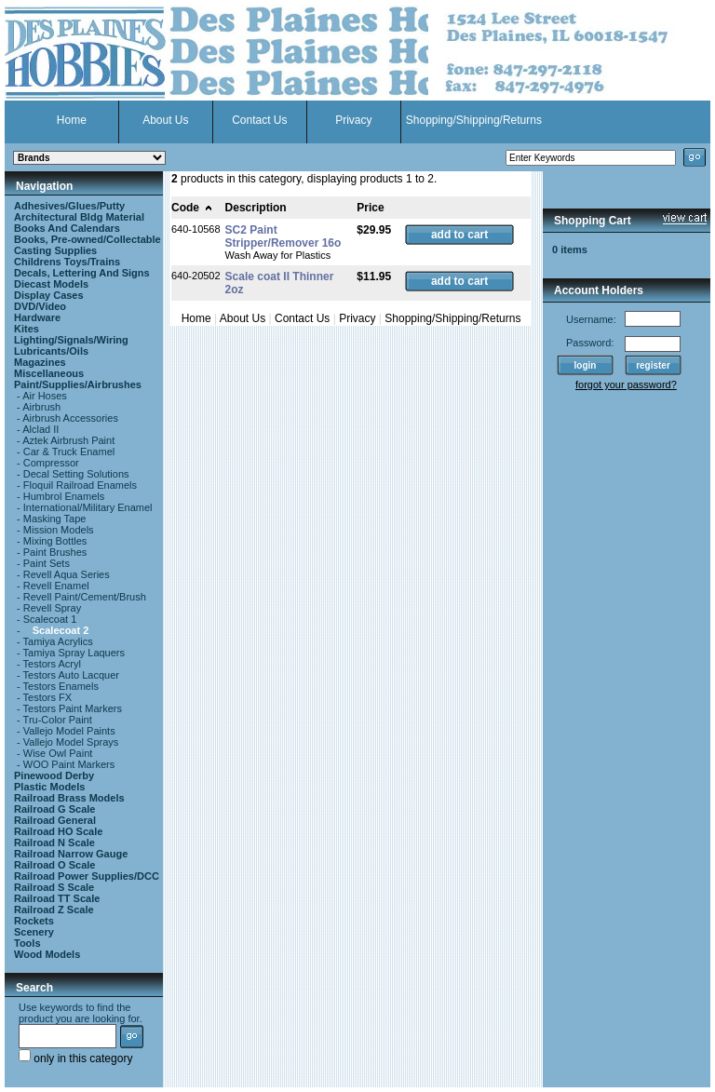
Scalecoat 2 (61, 630)
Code (192, 207)
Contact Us (259, 120)
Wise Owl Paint (58, 753)
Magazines (40, 362)
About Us (165, 120)
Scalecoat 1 (49, 619)
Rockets (34, 920)
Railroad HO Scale (58, 831)
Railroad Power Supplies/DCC (86, 876)
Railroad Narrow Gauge (71, 853)
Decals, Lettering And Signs (82, 272)
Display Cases (49, 295)
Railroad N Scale (54, 842)
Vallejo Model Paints (69, 730)
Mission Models (58, 529)
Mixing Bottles (55, 540)
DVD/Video (40, 306)
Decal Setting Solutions (76, 473)
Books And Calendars (67, 228)
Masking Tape (55, 518)
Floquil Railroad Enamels (80, 485)
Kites (26, 328)
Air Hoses (44, 395)
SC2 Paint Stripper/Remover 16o (283, 236)
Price (370, 207)
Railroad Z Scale (54, 909)
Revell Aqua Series (66, 574)
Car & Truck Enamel (69, 451)
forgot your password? (626, 384)
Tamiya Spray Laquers (74, 652)
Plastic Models (49, 786)
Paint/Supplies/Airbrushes (78, 384)
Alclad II (40, 429)
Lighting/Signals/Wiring (71, 339)
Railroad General (55, 820)
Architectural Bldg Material (79, 216)
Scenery (34, 931)
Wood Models (47, 954)
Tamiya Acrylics (58, 641)
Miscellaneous (49, 373)
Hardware (37, 317)
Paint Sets (46, 563)
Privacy (353, 120)
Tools (27, 943)
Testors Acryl (52, 663)
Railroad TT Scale (57, 898)
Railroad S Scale (54, 887)
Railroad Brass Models (69, 797)
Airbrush (41, 406)
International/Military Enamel (88, 507)
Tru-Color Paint (57, 719)
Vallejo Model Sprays (71, 742)
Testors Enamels (61, 686)
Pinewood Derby (54, 775)
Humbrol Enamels (63, 496)
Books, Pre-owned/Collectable (87, 239)
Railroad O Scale (54, 864)
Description (256, 207)
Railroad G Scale (54, 809)
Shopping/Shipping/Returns (474, 120)
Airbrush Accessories (70, 418)
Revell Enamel (56, 585)
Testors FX (48, 697)
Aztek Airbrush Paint (68, 440)
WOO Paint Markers (69, 764)
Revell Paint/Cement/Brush (84, 596)
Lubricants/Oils (51, 351)
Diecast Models (51, 284)
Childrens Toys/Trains (67, 261)
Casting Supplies (55, 250)
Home (72, 120)
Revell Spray (52, 607)
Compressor (51, 462)
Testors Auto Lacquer (71, 675)
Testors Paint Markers (72, 708)
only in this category (75, 1058)
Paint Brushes (55, 552)
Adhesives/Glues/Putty (69, 205)
